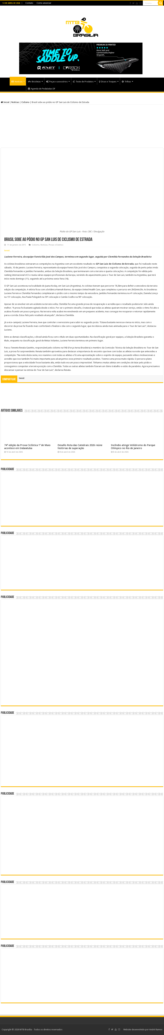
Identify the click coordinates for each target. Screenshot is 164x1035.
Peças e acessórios (57, 81)
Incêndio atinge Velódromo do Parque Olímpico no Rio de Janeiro (133, 447)
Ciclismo (25, 102)
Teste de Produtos (83, 81)
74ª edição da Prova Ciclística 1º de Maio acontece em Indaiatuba (27, 447)
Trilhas (126, 81)
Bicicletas (34, 81)
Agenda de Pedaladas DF (41, 88)
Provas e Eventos (56, 245)
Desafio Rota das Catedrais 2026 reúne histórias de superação (80, 447)
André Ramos (155, 1029)
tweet (7, 250)
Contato (29, 3)
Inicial (5, 102)
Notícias (17, 81)
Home (5, 81)
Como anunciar (44, 3)
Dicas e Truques (107, 81)
